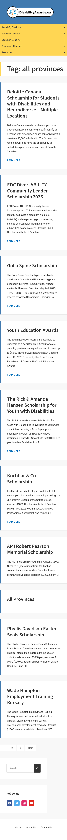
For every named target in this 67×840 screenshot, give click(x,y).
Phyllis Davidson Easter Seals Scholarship (32, 631)
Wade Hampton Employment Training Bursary (30, 696)
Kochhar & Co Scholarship (21, 478)
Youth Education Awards (33, 330)
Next (30, 747)
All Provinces (20, 599)
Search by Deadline (33, 40)
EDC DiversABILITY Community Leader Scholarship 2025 (27, 191)
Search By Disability (33, 27)
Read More (13, 160)
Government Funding (33, 46)
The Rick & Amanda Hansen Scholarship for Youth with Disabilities (32, 405)
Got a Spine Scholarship (32, 265)
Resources (33, 52)
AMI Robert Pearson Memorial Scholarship (30, 549)
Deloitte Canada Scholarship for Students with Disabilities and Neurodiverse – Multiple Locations (33, 104)
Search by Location (33, 34)
